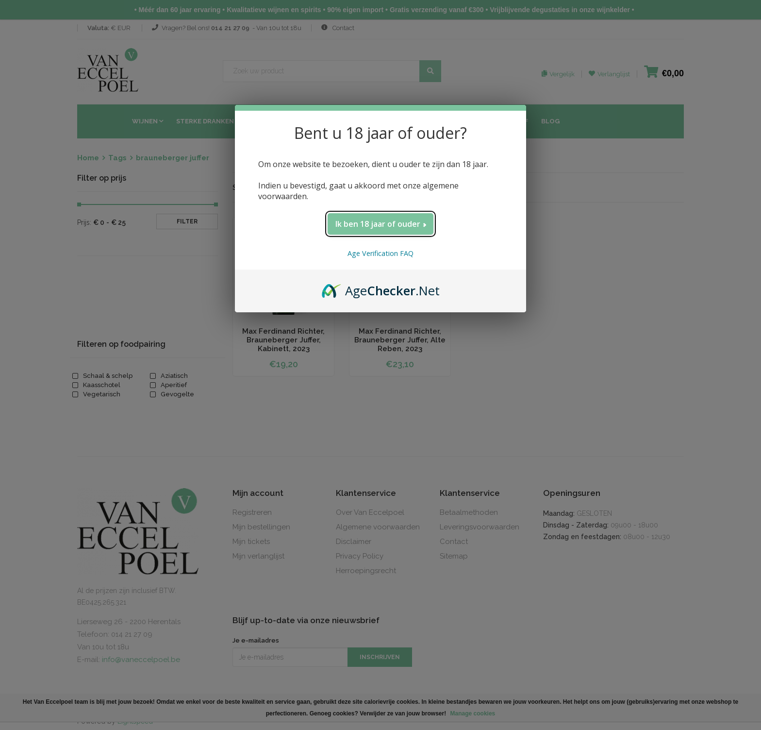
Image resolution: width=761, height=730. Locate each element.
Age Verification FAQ (380, 253)
